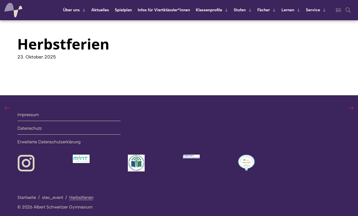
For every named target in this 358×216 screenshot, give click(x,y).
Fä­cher (263, 10)
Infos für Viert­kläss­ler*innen (164, 10)
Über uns (71, 10)
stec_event (52, 197)
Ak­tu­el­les (100, 10)
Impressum (28, 114)
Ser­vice (313, 10)
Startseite (26, 197)
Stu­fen (240, 10)
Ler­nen (287, 10)
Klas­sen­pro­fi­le (209, 10)
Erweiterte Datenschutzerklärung (49, 141)
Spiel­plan (123, 10)
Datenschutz (29, 128)
